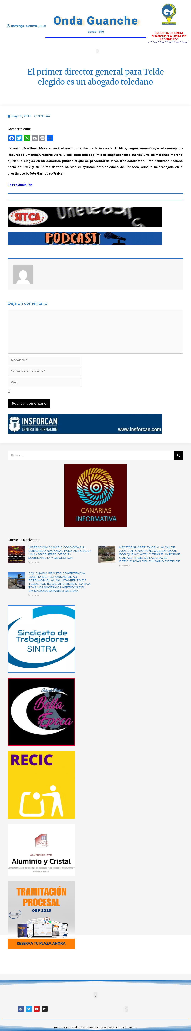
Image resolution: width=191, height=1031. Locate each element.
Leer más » (33, 562)
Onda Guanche (95, 20)
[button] (97, 51)
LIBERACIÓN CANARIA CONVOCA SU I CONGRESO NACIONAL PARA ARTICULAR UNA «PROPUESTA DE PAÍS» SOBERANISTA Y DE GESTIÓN (59, 552)
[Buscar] (178, 455)
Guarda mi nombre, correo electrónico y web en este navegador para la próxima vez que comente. (84, 391)
